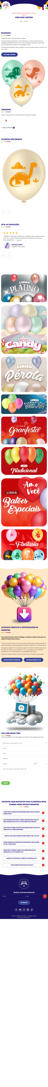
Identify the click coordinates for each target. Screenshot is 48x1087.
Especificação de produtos (12, 660)
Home (21, 21)
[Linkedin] (27, 909)
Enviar (6, 783)
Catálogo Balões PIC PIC (33, 660)
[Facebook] (16, 909)
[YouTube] (20, 909)
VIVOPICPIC (24, 902)
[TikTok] (31, 909)
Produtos (26, 21)
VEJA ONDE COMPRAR (9, 54)
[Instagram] (24, 909)
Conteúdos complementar (24, 917)
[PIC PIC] (6, 10)
